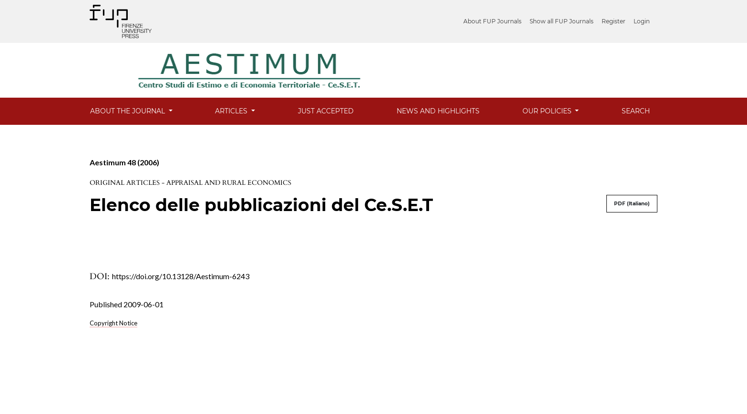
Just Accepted (326, 111)
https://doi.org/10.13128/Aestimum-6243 (180, 276)
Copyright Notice (113, 323)
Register (613, 21)
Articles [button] (232, 111)
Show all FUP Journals (562, 21)
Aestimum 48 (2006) (124, 162)
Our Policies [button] (547, 111)
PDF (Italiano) (632, 204)
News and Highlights (438, 111)
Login (642, 21)
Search (636, 111)
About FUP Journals (492, 21)
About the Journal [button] (128, 111)
